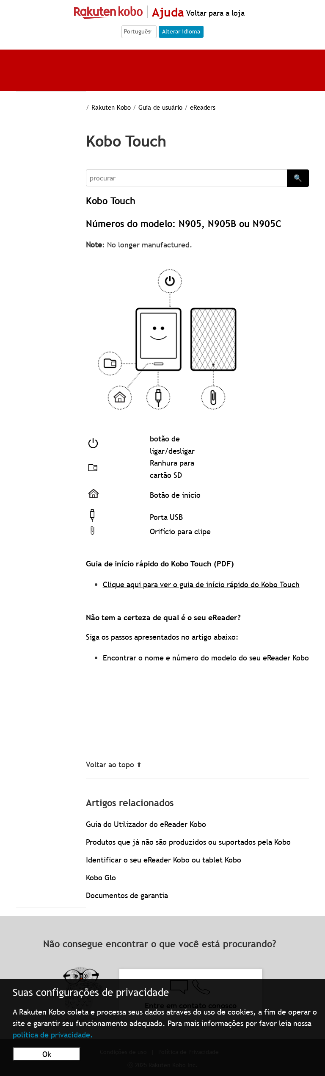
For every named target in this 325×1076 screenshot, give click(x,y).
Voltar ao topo (114, 764)
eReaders (202, 107)
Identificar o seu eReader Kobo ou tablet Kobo (163, 860)
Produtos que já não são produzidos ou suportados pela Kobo (188, 842)
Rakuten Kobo (111, 107)
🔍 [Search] (298, 178)
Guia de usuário (160, 107)
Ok (46, 1054)
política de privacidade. (53, 1035)
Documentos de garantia (127, 895)
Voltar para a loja (214, 13)
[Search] (186, 177)
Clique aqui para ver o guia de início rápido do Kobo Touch (201, 584)
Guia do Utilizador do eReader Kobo (146, 824)
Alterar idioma (181, 31)
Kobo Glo (101, 877)
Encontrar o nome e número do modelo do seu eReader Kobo (206, 658)
